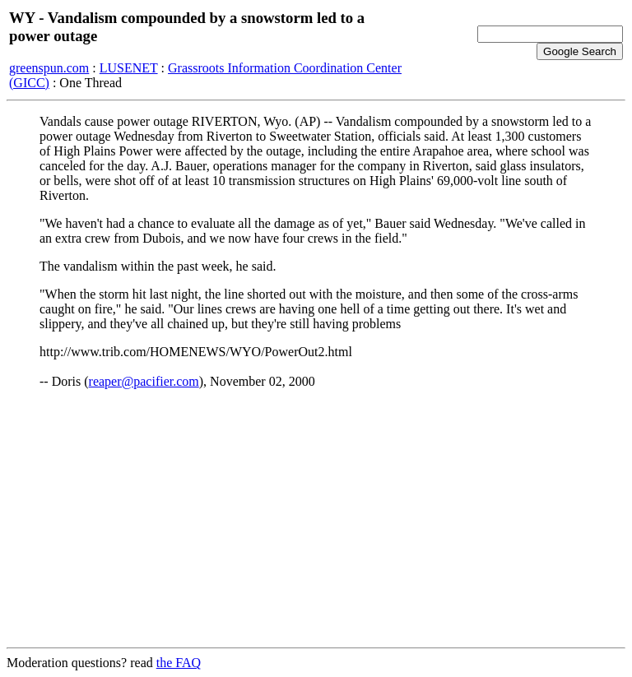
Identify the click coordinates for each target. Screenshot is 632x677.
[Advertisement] (316, 519)
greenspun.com (49, 68)
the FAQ (178, 663)
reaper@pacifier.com (144, 381)
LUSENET (129, 68)
